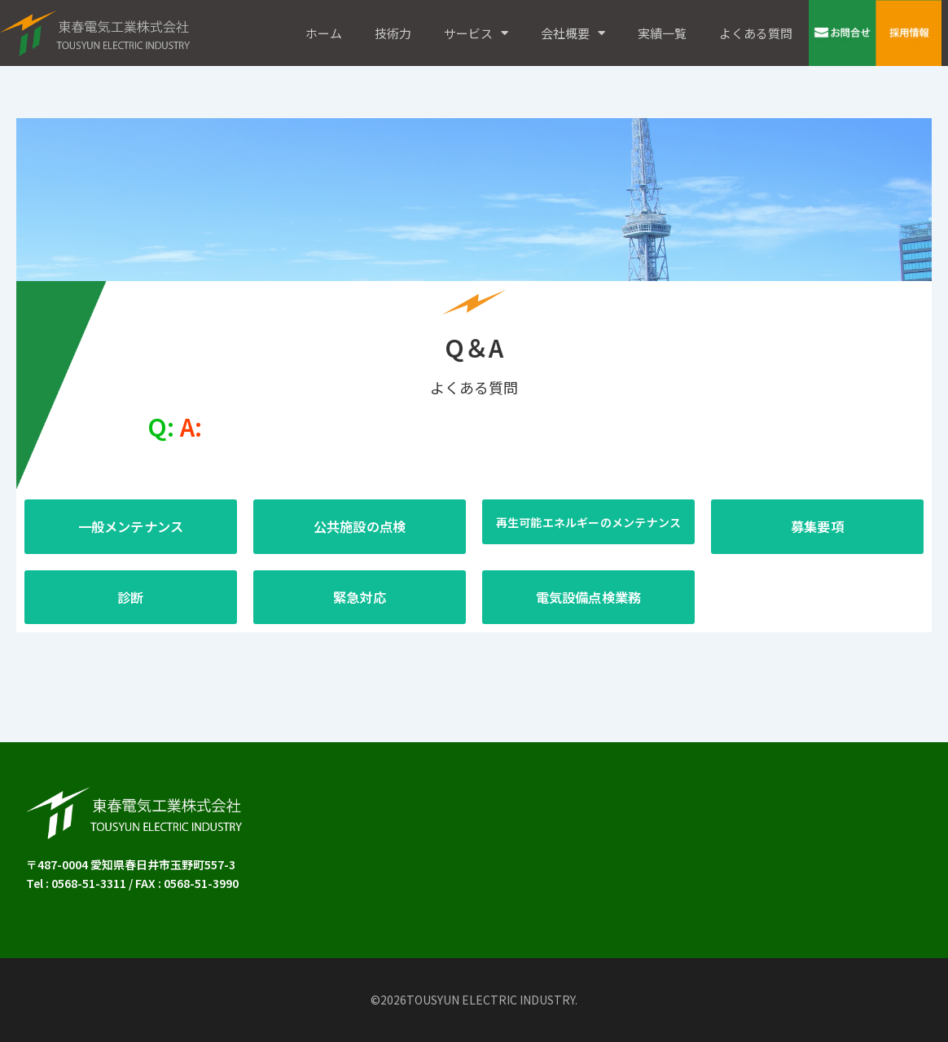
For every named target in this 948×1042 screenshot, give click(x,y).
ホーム (323, 33)
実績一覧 (662, 33)
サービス (476, 33)
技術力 (393, 33)
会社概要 (573, 33)
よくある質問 (755, 33)
